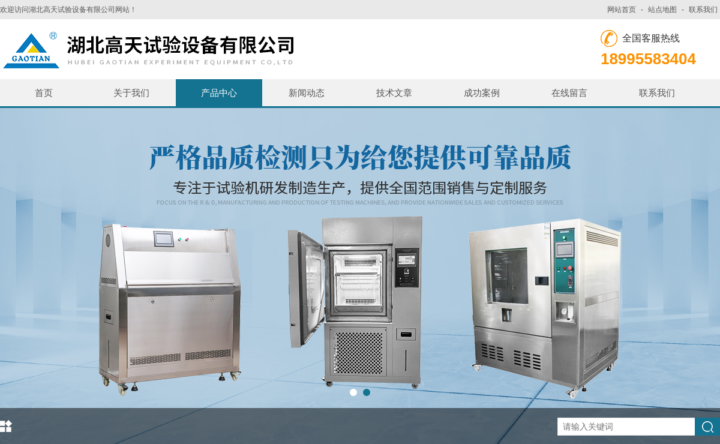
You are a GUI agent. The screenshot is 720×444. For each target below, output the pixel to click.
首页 (44, 93)
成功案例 (482, 93)
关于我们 (131, 93)
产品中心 (219, 93)
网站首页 (621, 9)
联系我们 (703, 9)
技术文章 (394, 93)
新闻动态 (307, 93)
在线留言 (569, 93)
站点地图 (662, 9)
